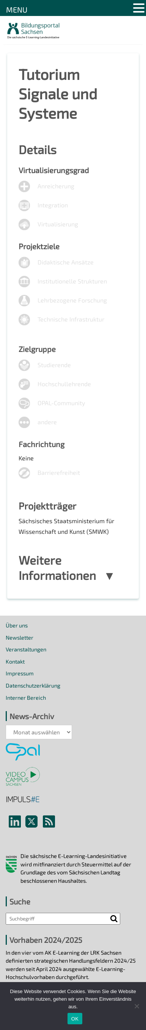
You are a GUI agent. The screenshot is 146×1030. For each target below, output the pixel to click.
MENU (16, 9)
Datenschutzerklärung (33, 685)
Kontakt (15, 661)
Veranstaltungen (26, 649)
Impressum (20, 673)
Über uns (17, 625)
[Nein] (136, 1006)
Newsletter (19, 637)
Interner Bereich (26, 697)
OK (74, 1019)
